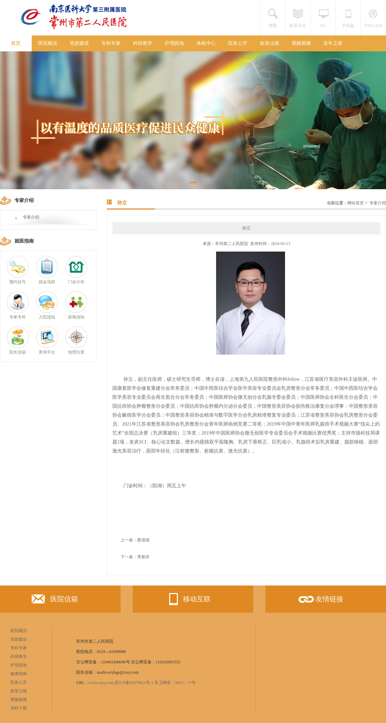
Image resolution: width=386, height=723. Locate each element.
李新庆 (143, 556)
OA (323, 25)
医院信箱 (55, 600)
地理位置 (76, 352)
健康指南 (18, 673)
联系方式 (298, 25)
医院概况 (47, 43)
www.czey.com (101, 682)
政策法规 (269, 43)
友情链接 (320, 601)
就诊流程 (47, 281)
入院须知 (47, 317)
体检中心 (206, 43)
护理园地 (174, 43)
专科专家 (111, 43)
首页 (16, 43)
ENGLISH (373, 25)
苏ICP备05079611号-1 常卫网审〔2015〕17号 (155, 682)
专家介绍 (31, 217)
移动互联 (187, 599)
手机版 (348, 25)
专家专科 (17, 317)
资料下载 (18, 708)
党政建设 (79, 43)
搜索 (272, 25)
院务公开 (237, 43)
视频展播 (301, 43)
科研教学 (142, 43)
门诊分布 (76, 281)
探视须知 (76, 317)
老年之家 (333, 43)
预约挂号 (17, 281)
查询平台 (47, 352)
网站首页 (355, 203)
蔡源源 (143, 540)
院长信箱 (17, 352)
